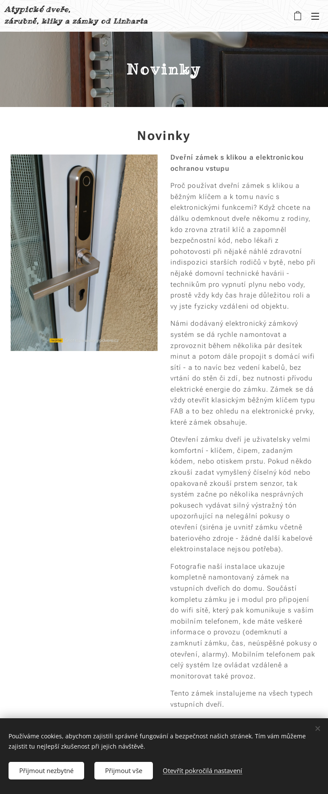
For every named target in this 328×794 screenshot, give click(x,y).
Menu (315, 16)
